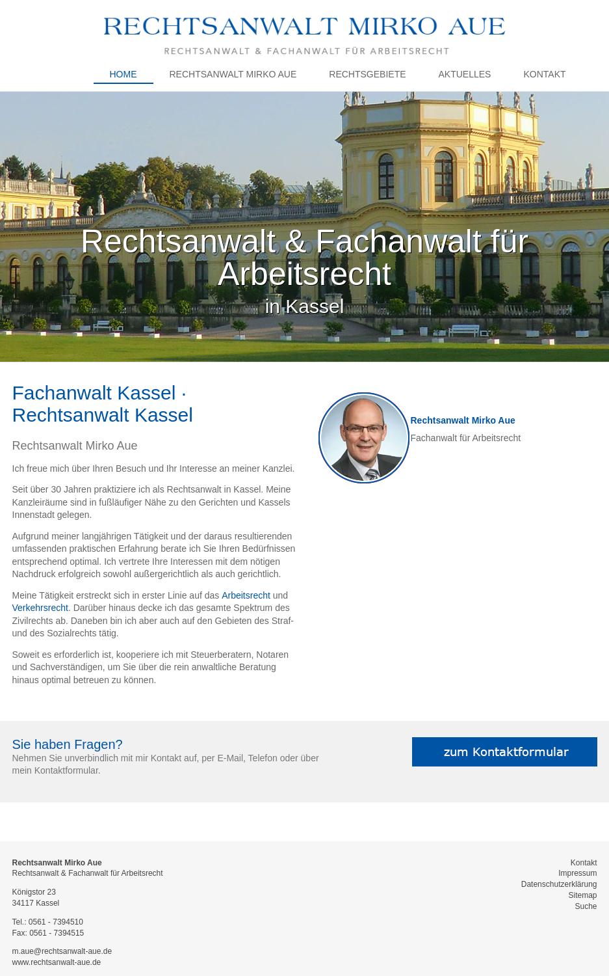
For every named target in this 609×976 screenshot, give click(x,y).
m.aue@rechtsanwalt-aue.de (62, 951)
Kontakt (584, 862)
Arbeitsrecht (246, 595)
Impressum (577, 873)
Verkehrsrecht (40, 608)
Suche (586, 906)
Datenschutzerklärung (559, 884)
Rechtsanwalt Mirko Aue (463, 420)
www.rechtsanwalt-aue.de (56, 962)
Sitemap (582, 895)
